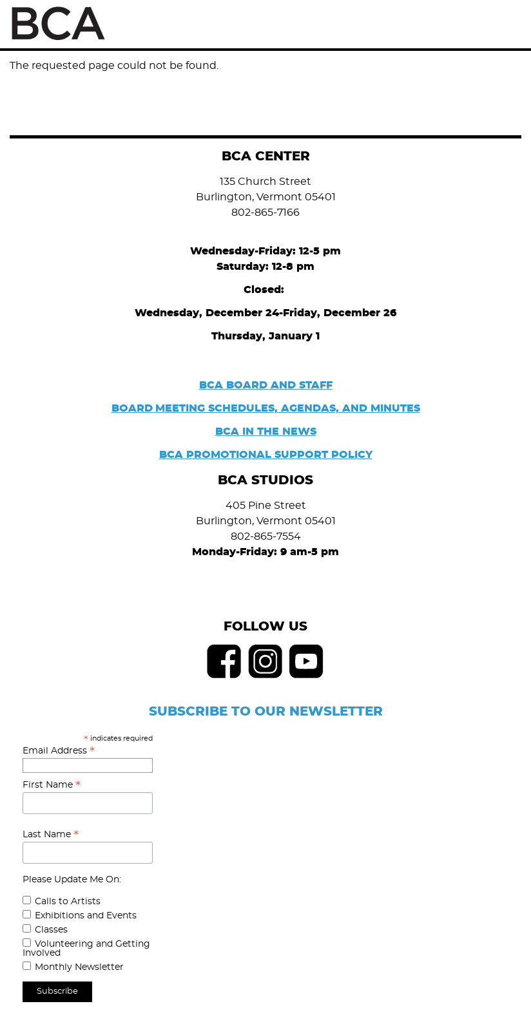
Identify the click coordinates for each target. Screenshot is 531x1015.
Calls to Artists (68, 901)
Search (478, 24)
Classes (51, 929)
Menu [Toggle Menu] (507, 24)
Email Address (59, 751)
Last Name (51, 835)
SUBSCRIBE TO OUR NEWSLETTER (266, 711)
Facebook (224, 661)
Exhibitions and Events (86, 915)
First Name (52, 785)
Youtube (306, 661)
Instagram (265, 661)
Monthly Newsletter (79, 967)
